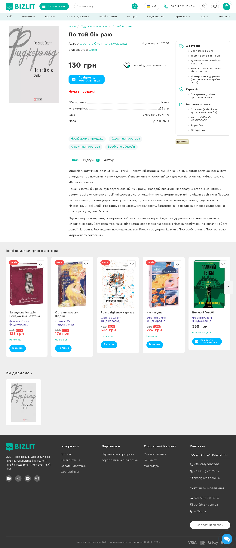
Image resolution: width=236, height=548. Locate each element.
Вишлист (150, 460)
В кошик (17, 348)
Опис (74, 160)
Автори (131, 16)
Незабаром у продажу (87, 138)
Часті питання (108, 16)
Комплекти (28, 16)
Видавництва (155, 16)
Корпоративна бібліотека (120, 460)
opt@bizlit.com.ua (206, 504)
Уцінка (204, 16)
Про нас (50, 16)
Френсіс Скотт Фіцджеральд (103, 43)
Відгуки (91, 160)
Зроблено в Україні (121, 146)
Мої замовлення (155, 454)
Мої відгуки (152, 465)
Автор (109, 160)
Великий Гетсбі (203, 312)
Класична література (85, 146)
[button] (228, 287)
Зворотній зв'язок (210, 525)
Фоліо (93, 49)
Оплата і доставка (77, 16)
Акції (8, 16)
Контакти (224, 16)
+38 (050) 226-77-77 (206, 471)
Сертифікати (182, 16)
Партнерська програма (118, 454)
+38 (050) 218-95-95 (206, 498)
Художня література (125, 138)
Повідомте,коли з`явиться (89, 79)
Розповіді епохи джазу (117, 312)
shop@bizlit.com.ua (207, 478)
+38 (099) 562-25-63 (206, 464)
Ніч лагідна (154, 312)
